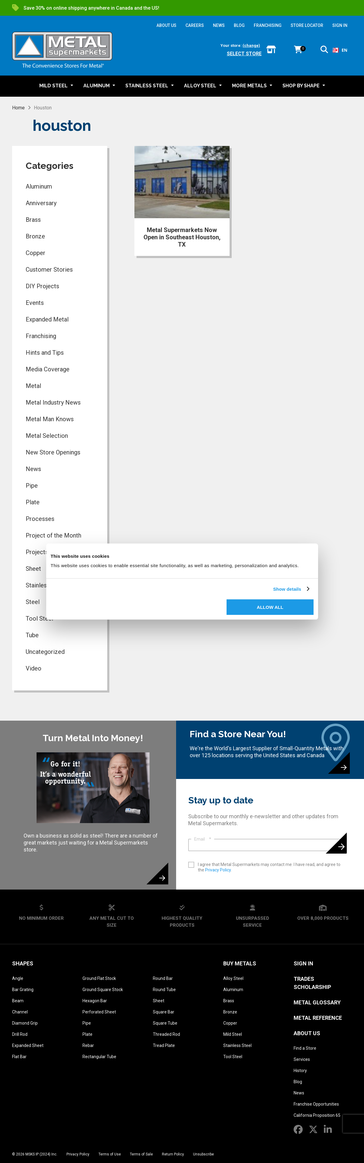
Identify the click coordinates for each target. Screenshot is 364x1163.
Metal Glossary (317, 1002)
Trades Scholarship (312, 983)
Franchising (41, 336)
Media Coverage (47, 369)
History (300, 1070)
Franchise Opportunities (316, 1104)
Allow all (270, 607)
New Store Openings (53, 452)
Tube (32, 635)
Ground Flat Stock (99, 978)
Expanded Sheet (27, 1045)
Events (35, 302)
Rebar (88, 1045)
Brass (33, 219)
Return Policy (173, 1154)
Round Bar (163, 978)
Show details (287, 588)
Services (302, 1059)
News (33, 469)
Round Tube (164, 989)
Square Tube (165, 1023)
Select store (244, 54)
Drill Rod (19, 1034)
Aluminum (39, 186)
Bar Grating (23, 989)
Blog (298, 1081)
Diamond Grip (25, 1023)
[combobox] (340, 50)
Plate (33, 502)
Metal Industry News (53, 402)
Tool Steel (232, 1056)
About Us (307, 1033)
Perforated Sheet (99, 1012)
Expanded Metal (47, 319)
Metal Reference (318, 1018)
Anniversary (41, 203)
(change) (251, 45)
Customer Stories (49, 269)
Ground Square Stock (102, 989)
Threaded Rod (166, 1034)
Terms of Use (109, 1154)
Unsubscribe (203, 1154)
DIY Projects (42, 286)
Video (33, 668)
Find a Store (305, 1048)
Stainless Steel (237, 1045)
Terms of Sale (141, 1154)
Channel (20, 1012)
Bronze (35, 236)
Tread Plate (164, 1045)
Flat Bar (19, 1056)
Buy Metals (239, 963)
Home (18, 108)
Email (202, 839)
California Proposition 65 (317, 1115)
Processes (40, 518)
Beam (18, 1000)
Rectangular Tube (99, 1056)
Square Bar (163, 1012)
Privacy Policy (218, 869)
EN (340, 50)
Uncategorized (45, 651)
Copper (35, 253)
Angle (17, 978)
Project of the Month (53, 535)
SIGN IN (339, 25)
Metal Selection (47, 435)
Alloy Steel (233, 978)
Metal (33, 385)
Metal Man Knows (50, 419)
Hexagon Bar (94, 1000)
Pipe (32, 485)
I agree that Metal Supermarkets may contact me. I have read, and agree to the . (269, 867)
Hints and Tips (45, 352)
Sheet (158, 1000)
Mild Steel (232, 1034)
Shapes (22, 963)
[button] (324, 50)
